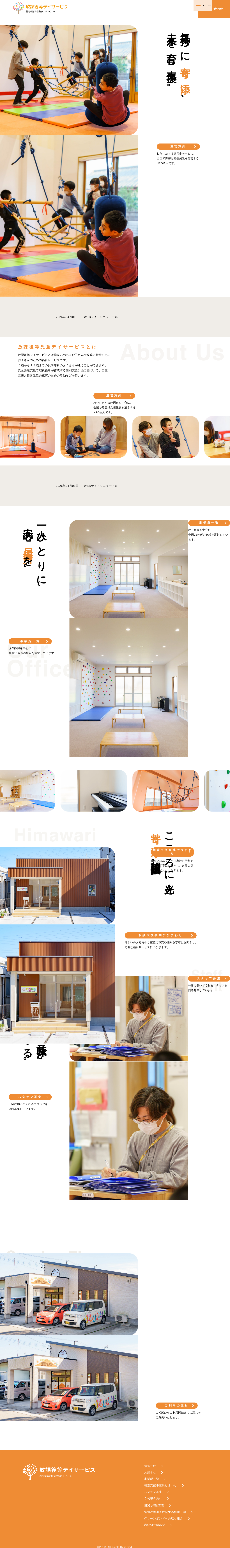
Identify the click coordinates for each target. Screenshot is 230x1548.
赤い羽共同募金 (154, 1521)
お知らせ (150, 1469)
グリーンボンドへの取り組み (163, 1515)
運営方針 (178, 146)
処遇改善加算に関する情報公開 (165, 1508)
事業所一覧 (30, 641)
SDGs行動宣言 (154, 1502)
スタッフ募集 (30, 1095)
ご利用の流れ (177, 1402)
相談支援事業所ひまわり (161, 933)
